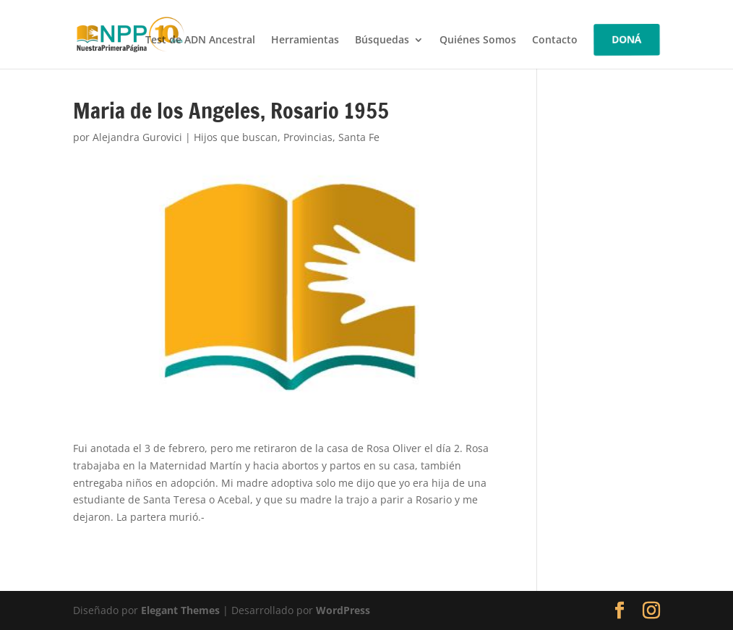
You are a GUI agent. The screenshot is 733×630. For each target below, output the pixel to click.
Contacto (555, 40)
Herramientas (305, 40)
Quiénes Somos (478, 40)
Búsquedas (382, 40)
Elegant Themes (180, 610)
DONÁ (627, 39)
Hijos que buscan (236, 137)
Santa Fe (359, 137)
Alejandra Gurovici (137, 137)
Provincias (308, 137)
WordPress (343, 610)
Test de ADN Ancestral (200, 40)
